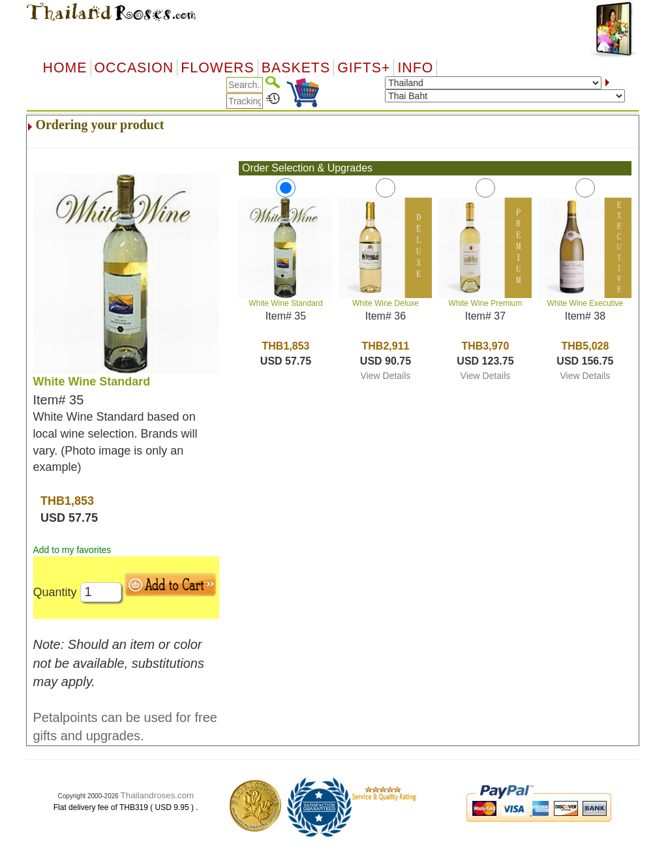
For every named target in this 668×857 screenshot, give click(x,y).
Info (415, 68)
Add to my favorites (72, 550)
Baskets (296, 68)
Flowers (217, 68)
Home (65, 68)
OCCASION (134, 68)
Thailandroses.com (157, 795)
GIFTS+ (363, 68)
